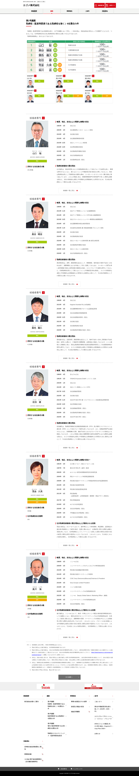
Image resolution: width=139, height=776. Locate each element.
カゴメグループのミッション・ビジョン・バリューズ (103, 717)
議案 (51, 11)
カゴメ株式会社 (31, 5)
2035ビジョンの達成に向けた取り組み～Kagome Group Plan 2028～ (103, 726)
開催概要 (34, 11)
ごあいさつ (98, 701)
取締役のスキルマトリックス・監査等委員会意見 (56, 734)
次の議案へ (69, 677)
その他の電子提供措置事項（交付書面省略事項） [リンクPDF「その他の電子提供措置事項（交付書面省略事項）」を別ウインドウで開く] (32, 760)
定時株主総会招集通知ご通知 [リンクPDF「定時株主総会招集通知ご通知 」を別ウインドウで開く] (32, 748)
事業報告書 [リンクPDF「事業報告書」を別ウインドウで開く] (27, 754)
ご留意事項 (63, 769)
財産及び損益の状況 (77, 706)
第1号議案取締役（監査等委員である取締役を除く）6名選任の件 (56, 705)
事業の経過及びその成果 (79, 701)
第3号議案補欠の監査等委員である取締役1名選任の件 (56, 726)
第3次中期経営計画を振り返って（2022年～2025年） (102, 709)
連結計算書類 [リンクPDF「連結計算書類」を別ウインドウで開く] (75, 711)
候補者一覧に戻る (68, 190)
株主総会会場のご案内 (31, 701)
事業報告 (69, 11)
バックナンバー (78, 769)
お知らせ (97, 733)
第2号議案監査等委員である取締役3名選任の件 (56, 716)
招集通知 (105, 11)
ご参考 (87, 11)
